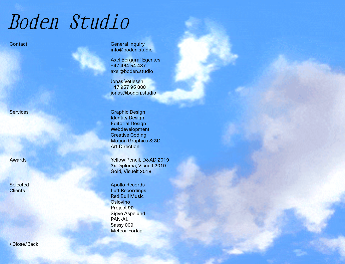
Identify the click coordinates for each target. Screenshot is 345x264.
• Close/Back (24, 243)
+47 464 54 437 (128, 65)
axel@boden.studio (132, 70)
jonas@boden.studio (133, 92)
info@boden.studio (132, 49)
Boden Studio (70, 21)
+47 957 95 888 (128, 86)
